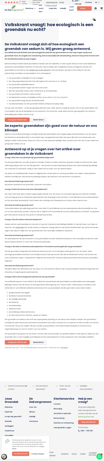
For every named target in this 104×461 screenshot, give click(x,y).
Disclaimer (65, 454)
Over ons (33, 407)
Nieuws (32, 412)
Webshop (29, 8)
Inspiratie (53, 8)
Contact (88, 2)
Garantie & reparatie (62, 413)
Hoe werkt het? (41, 8)
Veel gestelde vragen (62, 427)
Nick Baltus (64, 348)
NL (96, 2)
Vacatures (33, 421)
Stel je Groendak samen (84, 9)
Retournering (59, 418)
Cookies (83, 454)
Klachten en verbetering (64, 423)
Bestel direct (38, 120)
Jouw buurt (71, 8)
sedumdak (20, 227)
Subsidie (8, 421)
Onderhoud (9, 431)
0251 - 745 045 (87, 431)
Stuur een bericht (88, 422)
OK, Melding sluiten (20, 454)
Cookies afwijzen (37, 454)
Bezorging (58, 409)
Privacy (74, 454)
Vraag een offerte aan (17, 120)
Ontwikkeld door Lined (92, 454)
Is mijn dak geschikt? (13, 416)
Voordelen (9, 435)
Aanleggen (9, 426)
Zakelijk (63, 8)
